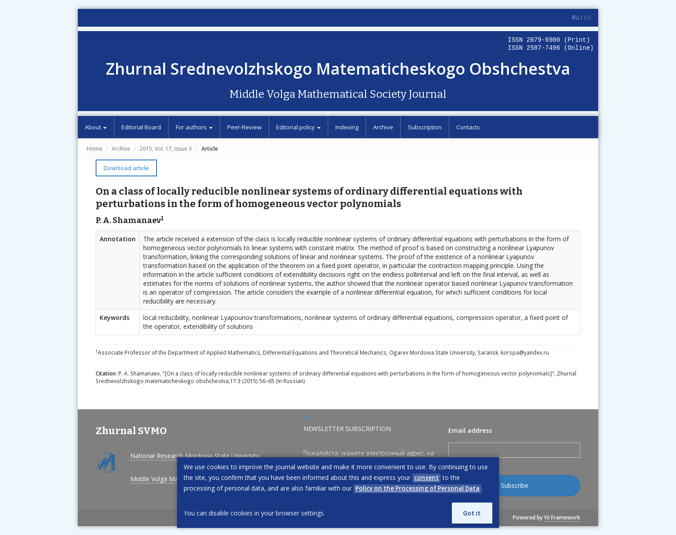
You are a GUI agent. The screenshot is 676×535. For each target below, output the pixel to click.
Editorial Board (141, 127)
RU (575, 17)
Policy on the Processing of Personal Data (420, 487)
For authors (194, 127)
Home (94, 148)
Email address (470, 430)
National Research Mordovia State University (194, 455)
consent (426, 477)
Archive (383, 127)
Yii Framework (562, 517)
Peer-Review (244, 127)
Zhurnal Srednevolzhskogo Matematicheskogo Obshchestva (338, 69)
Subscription (425, 127)
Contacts (468, 127)
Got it (471, 512)
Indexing (346, 127)
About (96, 127)
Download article (126, 168)
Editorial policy (298, 127)
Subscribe (514, 485)
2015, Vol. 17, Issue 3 (166, 148)
